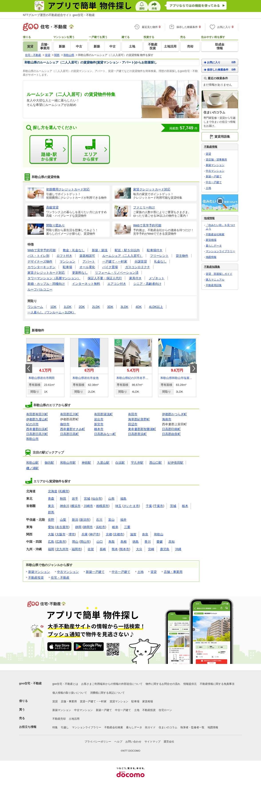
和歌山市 (32, 439)
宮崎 (151, 549)
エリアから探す (90, 149)
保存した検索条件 (220, 69)
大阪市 (60, 534)
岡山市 (85, 541)
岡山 (75, 541)
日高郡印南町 (171, 429)
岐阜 (115, 527)
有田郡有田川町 (37, 414)
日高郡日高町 (69, 434)
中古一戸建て (121, 572)
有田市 (132, 414)
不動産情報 (210, 146)
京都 (109, 534)
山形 (111, 498)
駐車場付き (154, 250)
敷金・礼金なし (74, 250)
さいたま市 (131, 506)
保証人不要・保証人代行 (105, 278)
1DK (53, 307)
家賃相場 (211, 240)
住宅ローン (165, 710)
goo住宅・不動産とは (65, 683)
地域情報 (209, 218)
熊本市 (124, 549)
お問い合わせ (133, 741)
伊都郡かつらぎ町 (174, 414)
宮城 (87, 498)
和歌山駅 (32, 462)
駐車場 (67, 267)
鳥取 (112, 541)
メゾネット (156, 278)
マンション (67, 261)
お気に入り (220, 62)
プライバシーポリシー (98, 741)
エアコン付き (116, 283)
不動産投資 (36, 577)
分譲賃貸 (140, 261)
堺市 (72, 534)
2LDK (96, 307)
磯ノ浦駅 (32, 468)
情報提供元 (190, 683)
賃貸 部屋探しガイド (219, 273)
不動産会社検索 (215, 234)
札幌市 (64, 491)
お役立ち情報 (27, 727)
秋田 (63, 498)
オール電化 (87, 267)
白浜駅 (120, 462)
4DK (139, 307)
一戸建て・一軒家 (114, 261)
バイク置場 (110, 267)
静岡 (78, 527)
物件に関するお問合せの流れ (163, 683)
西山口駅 (155, 462)
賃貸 (153, 572)
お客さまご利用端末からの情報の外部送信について (111, 683)
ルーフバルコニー (40, 289)
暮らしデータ (214, 245)
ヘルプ (118, 741)
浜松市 (100, 527)
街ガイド (150, 727)
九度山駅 (103, 462)
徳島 (135, 541)
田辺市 (132, 424)
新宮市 (98, 424)
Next (193, 368)
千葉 (149, 506)
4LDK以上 (156, 307)
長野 (51, 519)
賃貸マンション (119, 701)
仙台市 (96, 498)
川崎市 (88, 506)
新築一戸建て (95, 572)
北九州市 (62, 549)
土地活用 (74, 718)
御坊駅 (49, 462)
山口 (100, 541)
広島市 (60, 541)
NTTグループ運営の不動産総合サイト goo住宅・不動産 (59, 15)
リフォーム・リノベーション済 (116, 272)
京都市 (118, 534)
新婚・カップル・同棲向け (46, 283)
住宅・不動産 (60, 577)
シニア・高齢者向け (147, 283)
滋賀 (133, 534)
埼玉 (118, 506)
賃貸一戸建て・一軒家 (93, 701)
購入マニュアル (215, 279)
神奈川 (64, 506)
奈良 (145, 534)
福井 (123, 519)
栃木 (185, 506)
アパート (89, 261)
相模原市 (102, 506)
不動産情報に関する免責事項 (217, 683)
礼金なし (160, 261)
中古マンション (68, 572)
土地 (140, 572)
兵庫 (84, 534)
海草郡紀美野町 (139, 419)
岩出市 (98, 419)
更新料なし (80, 272)
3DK (110, 307)
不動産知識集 (212, 266)
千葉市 (158, 506)
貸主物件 (182, 255)
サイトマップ (152, 741)
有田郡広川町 (69, 414)
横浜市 (76, 506)
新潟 (75, 519)
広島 (51, 541)
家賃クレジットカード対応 (46, 272)
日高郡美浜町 (137, 434)
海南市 (166, 419)
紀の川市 (32, 424)
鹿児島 (164, 549)
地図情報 (211, 257)
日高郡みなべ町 (105, 434)
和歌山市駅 (68, 462)
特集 (55, 727)
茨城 (173, 506)
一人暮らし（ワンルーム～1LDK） (52, 312)
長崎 (103, 549)
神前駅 (86, 462)
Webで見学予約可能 (42, 250)
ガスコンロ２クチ (137, 267)
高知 (171, 541)
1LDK (67, 307)
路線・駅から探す (49, 149)
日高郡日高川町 (37, 434)
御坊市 (64, 424)
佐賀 (91, 549)
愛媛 (159, 541)
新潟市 (84, 519)
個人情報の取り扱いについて (69, 692)
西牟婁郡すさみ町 (72, 429)
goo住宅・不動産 (30, 683)
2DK (82, 307)
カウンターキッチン (41, 267)
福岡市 (76, 549)
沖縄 (178, 549)
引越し (65, 727)
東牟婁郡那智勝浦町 (142, 429)
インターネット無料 (86, 283)
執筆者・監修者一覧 (192, 727)
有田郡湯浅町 (103, 414)
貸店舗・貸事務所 (216, 159)
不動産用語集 (214, 285)
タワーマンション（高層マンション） (54, 278)
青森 (51, 498)
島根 (124, 541)
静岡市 (88, 527)
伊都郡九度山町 (37, 419)
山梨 (63, 519)
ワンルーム (35, 307)
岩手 (75, 498)
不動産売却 (59, 718)
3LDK (124, 307)
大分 (139, 549)
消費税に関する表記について (107, 692)
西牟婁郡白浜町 (37, 429)
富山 (111, 519)
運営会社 (169, 741)
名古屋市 (62, 527)
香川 (147, 541)
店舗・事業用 (173, 572)
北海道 (52, 491)
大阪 (51, 534)
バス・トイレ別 (38, 255)
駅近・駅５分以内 (127, 250)
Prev (29, 368)
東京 (51, 506)
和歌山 (158, 534)
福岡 (51, 549)
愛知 (51, 527)
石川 (99, 519)
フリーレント (159, 255)
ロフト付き (64, 255)
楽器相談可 (87, 255)
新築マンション (39, 572)
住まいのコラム (168, 727)
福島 (123, 498)
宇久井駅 (137, 462)
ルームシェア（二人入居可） (122, 255)
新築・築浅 (99, 250)
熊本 (115, 549)
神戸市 (94, 534)
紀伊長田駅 (175, 462)
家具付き (135, 278)
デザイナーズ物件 (40, 261)
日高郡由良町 (171, 434)
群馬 (51, 512)
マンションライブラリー (220, 251)
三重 (127, 527)
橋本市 (98, 429)
